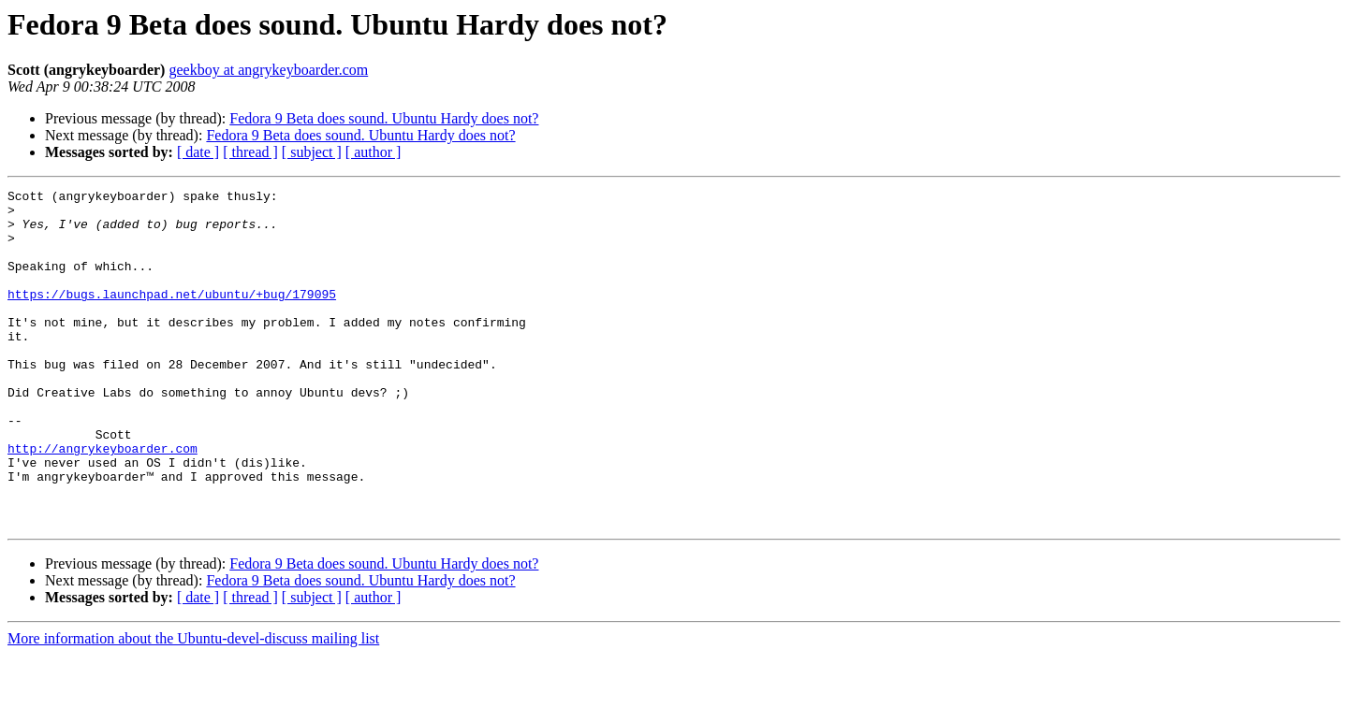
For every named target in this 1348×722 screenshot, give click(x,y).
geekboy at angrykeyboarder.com (268, 70)
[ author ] (373, 152)
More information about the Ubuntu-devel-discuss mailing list (193, 706)
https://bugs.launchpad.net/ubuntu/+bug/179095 (171, 316)
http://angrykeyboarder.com (102, 501)
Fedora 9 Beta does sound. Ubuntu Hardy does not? (383, 118)
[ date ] (198, 152)
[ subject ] (312, 152)
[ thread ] (250, 152)
